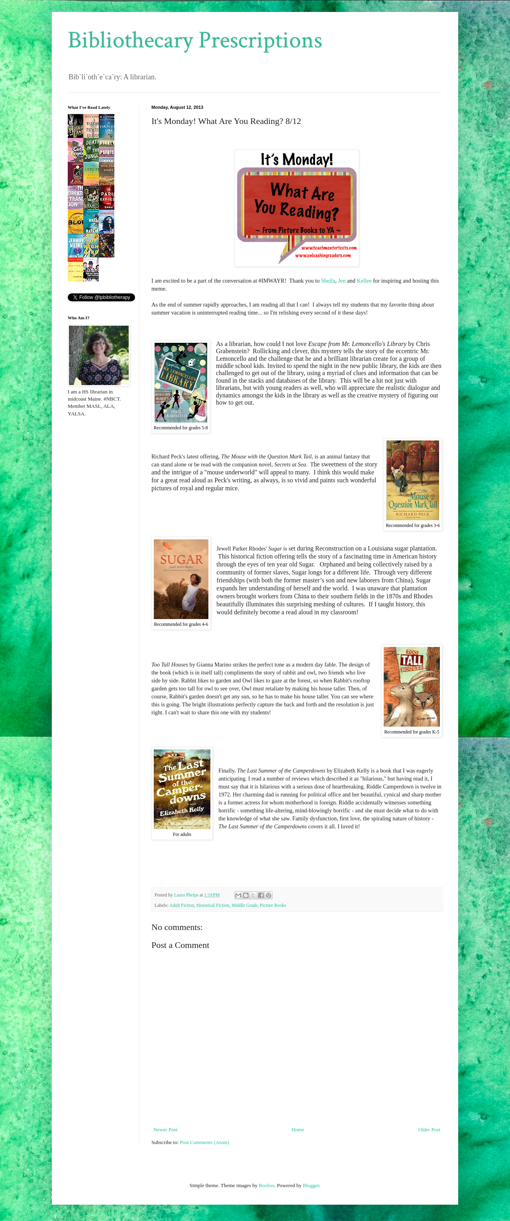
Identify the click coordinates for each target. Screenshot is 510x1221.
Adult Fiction (181, 905)
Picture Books (273, 905)
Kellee (364, 280)
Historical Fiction (212, 905)
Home (298, 1130)
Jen (342, 280)
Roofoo (266, 1185)
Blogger (311, 1185)
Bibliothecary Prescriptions (195, 40)
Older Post (429, 1130)
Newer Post (165, 1130)
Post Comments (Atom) (205, 1142)
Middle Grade (244, 905)
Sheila (328, 280)
